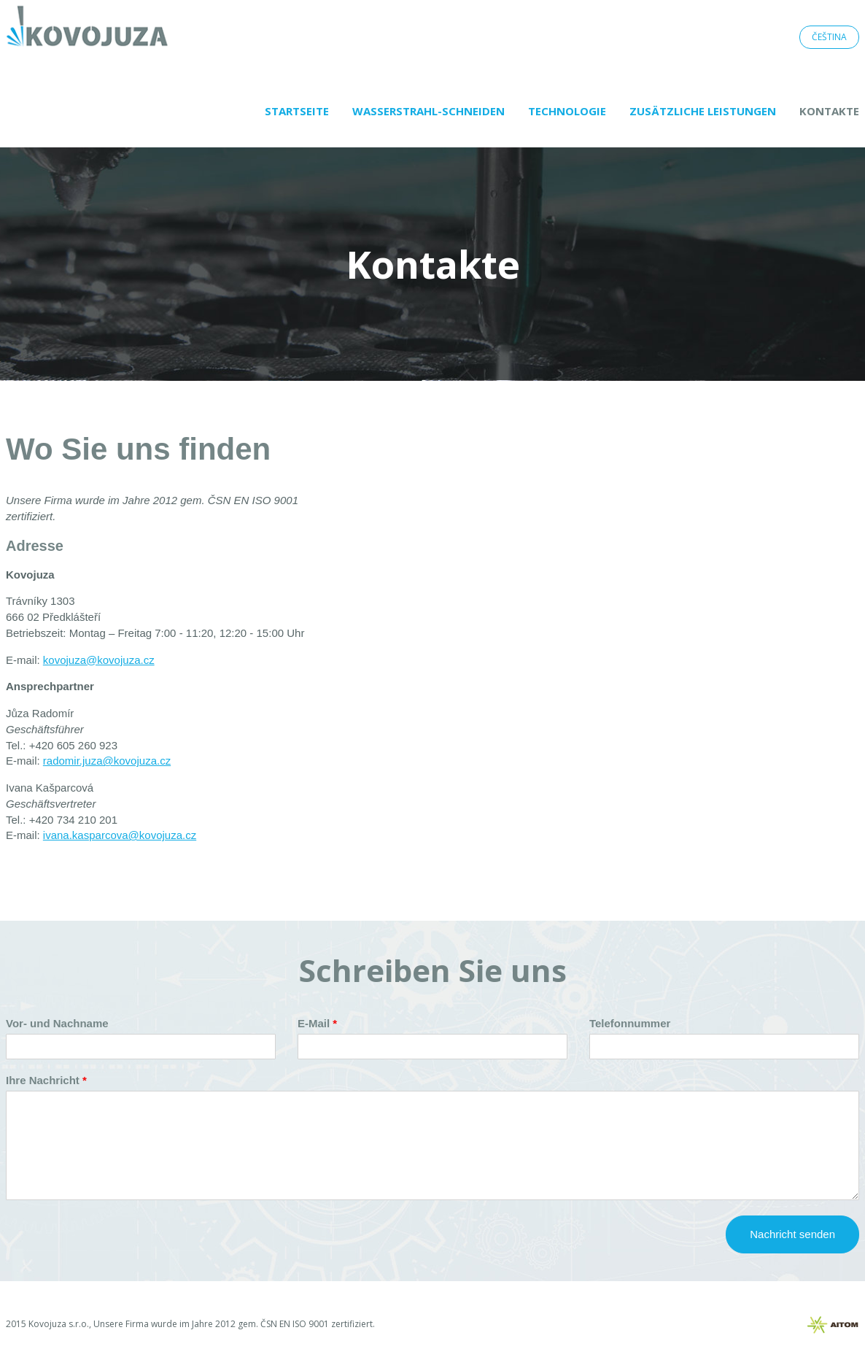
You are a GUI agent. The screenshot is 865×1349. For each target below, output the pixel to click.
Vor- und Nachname (57, 1023)
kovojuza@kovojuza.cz (99, 660)
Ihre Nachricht (42, 1080)
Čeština (829, 37)
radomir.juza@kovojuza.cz (107, 760)
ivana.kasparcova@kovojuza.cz (119, 835)
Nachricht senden (792, 1234)
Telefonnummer (629, 1023)
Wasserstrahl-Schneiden (428, 111)
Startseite (297, 111)
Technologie (567, 111)
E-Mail (314, 1023)
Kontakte (829, 111)
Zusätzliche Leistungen (702, 111)
